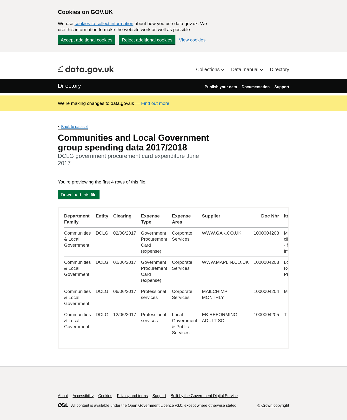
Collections (208, 69)
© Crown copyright (273, 405)
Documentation (256, 87)
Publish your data (221, 87)
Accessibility (83, 396)
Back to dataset (74, 127)
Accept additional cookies (86, 39)
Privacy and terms (132, 396)
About (63, 396)
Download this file (79, 194)
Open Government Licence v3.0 (155, 405)
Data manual (245, 69)
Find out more (155, 103)
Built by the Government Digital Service (204, 396)
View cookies (192, 40)
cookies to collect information (103, 23)
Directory (279, 69)
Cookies (105, 396)
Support (281, 87)
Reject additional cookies (147, 39)
